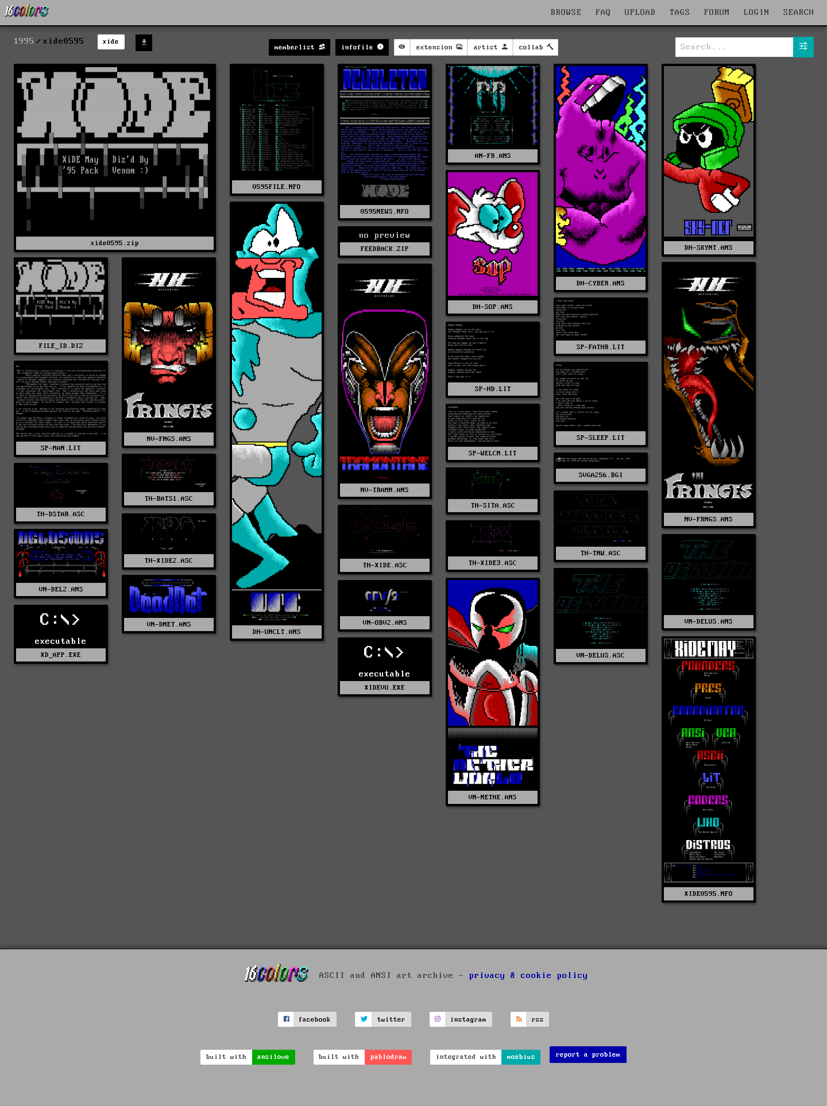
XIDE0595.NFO (709, 894)
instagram (468, 1019)
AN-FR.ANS (493, 156)
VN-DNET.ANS (169, 624)
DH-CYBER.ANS (601, 283)
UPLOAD (640, 12)
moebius (521, 1057)
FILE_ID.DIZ (61, 346)
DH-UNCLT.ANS (277, 632)
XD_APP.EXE (61, 655)
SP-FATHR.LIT (601, 347)
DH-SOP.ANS (493, 307)
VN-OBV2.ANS (385, 623)
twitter (391, 1019)
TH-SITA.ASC (493, 505)
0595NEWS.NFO (385, 211)
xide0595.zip (115, 243)
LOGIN (757, 12)
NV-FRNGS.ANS (709, 519)
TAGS (680, 12)
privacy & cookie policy (528, 975)
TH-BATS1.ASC (169, 498)
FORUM (717, 12)
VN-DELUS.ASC (601, 655)
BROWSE (566, 12)
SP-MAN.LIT (61, 448)
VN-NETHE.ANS (493, 797)
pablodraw (388, 1057)
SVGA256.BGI (601, 475)
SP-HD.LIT (493, 389)
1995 (24, 41)
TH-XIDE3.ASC (493, 563)
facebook (315, 1019)
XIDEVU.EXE (385, 687)
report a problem (588, 1054)
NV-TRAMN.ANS (385, 490)
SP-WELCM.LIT (493, 453)
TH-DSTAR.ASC (61, 514)
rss (538, 1019)
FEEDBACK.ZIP (385, 249)
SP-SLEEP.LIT (601, 438)
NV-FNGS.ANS (169, 439)
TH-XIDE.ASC (385, 565)
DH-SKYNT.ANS (709, 248)
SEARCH (798, 12)
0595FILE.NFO (277, 187)
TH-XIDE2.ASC (169, 560)
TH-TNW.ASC (601, 553)
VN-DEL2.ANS (61, 589)
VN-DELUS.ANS (709, 621)
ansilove (273, 1057)
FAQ (603, 12)
